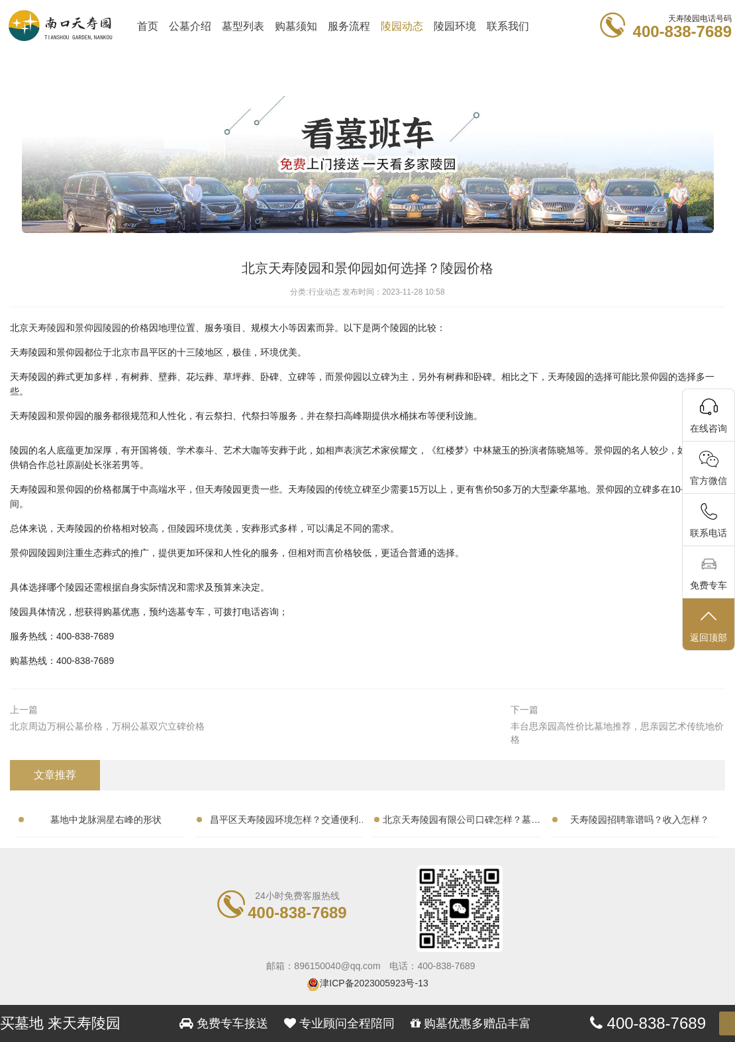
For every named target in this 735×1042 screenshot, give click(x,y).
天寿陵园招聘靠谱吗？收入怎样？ (639, 819)
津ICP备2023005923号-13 (374, 983)
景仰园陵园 (98, 327)
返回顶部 (708, 625)
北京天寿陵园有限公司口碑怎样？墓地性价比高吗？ (461, 822)
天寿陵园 (47, 327)
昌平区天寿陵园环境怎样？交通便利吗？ (284, 822)
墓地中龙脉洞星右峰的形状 (106, 819)
